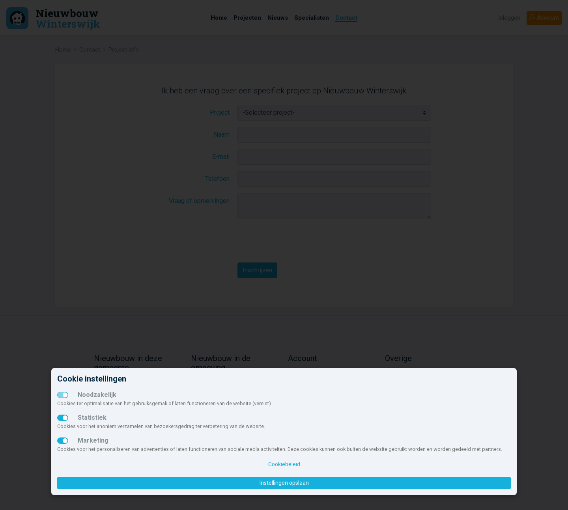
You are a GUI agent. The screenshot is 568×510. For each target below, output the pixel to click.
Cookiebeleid (284, 464)
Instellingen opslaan (284, 483)
